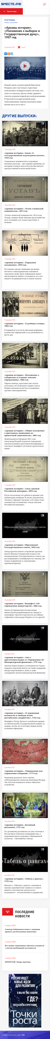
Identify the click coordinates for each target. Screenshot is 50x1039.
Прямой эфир (10, 11)
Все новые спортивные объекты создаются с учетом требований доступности (24, 946)
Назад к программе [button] (11, 22)
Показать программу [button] (34, 11)
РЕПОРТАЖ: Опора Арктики (18, 962)
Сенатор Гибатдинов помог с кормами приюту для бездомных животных (22, 930)
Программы (9, 20)
